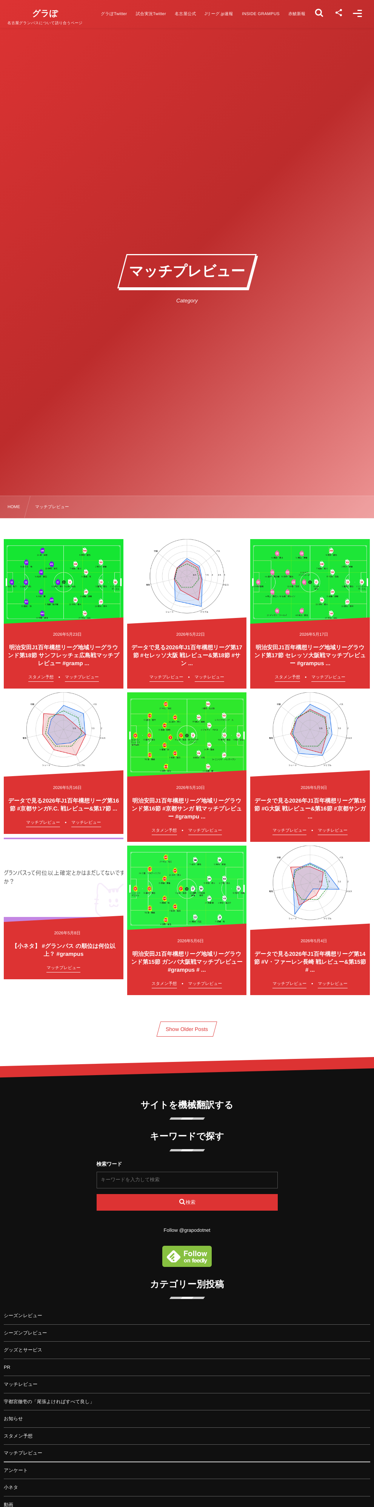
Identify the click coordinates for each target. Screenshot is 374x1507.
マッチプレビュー (23, 1453)
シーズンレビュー (23, 1315)
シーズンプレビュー (25, 1333)
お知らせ (13, 1418)
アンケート (16, 1470)
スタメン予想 (18, 1436)
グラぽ (45, 13)
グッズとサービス (23, 1350)
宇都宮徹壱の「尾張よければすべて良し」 (49, 1401)
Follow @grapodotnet (187, 1230)
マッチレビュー (20, 1384)
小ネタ (11, 1487)
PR (7, 1367)
